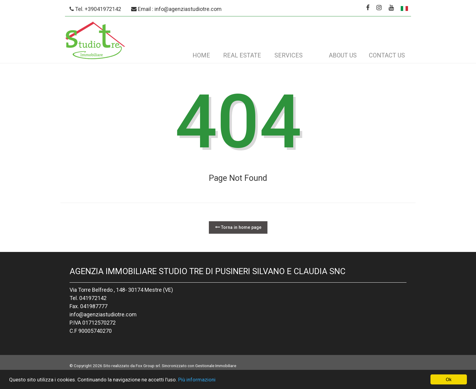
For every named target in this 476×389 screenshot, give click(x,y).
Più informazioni (197, 383)
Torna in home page (238, 227)
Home (201, 55)
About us (343, 55)
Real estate (242, 55)
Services (288, 55)
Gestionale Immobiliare (215, 365)
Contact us (387, 55)
